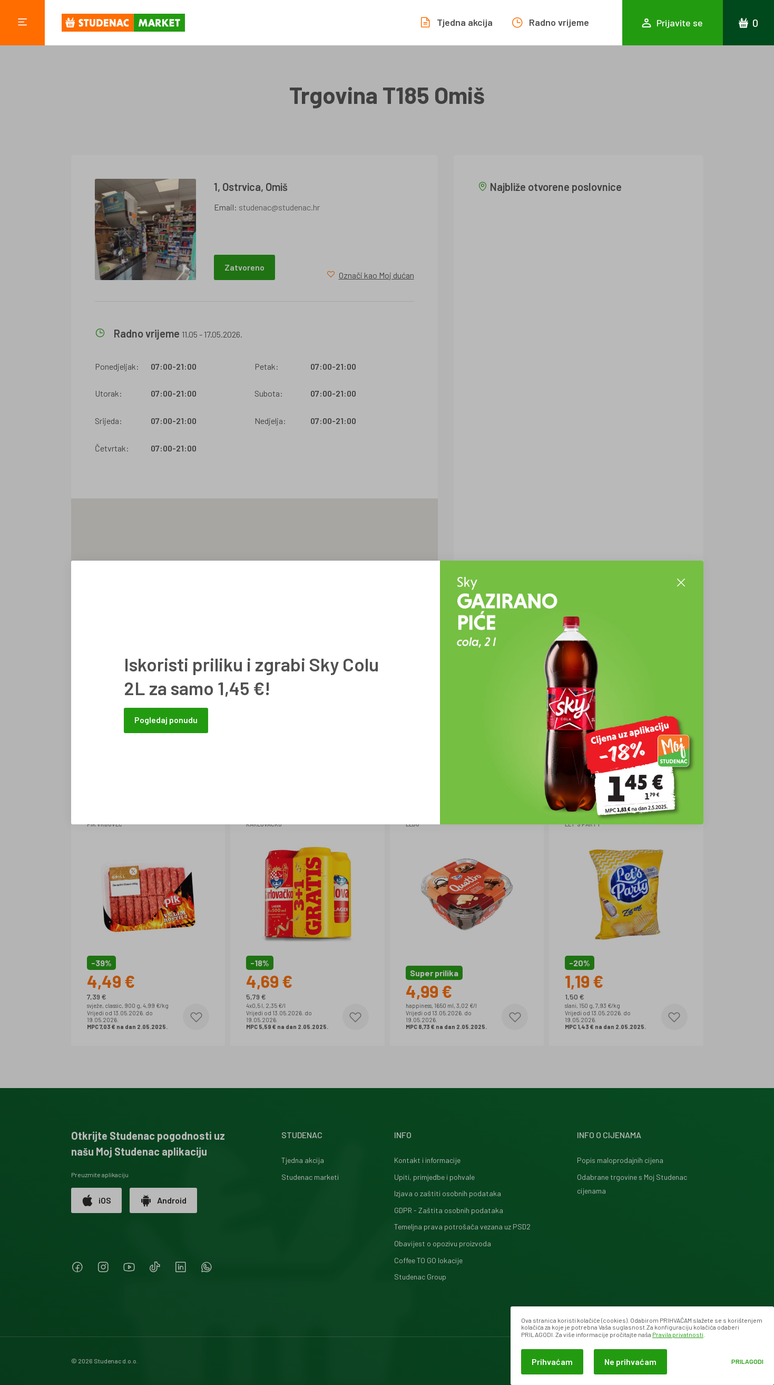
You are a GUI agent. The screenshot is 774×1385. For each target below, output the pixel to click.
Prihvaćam (552, 1362)
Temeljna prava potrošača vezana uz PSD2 (462, 1226)
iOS (96, 1200)
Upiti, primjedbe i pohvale (434, 1176)
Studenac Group (420, 1276)
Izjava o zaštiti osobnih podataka (447, 1193)
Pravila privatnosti (677, 1334)
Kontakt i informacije (427, 1160)
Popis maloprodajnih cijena (620, 1160)
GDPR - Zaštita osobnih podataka (448, 1210)
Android (163, 1200)
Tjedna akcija (302, 1160)
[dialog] (642, 1345)
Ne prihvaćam (630, 1362)
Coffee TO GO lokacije (428, 1260)
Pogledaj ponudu (166, 720)
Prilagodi (747, 1361)
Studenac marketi (310, 1176)
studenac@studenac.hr (279, 207)
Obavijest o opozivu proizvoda (442, 1243)
